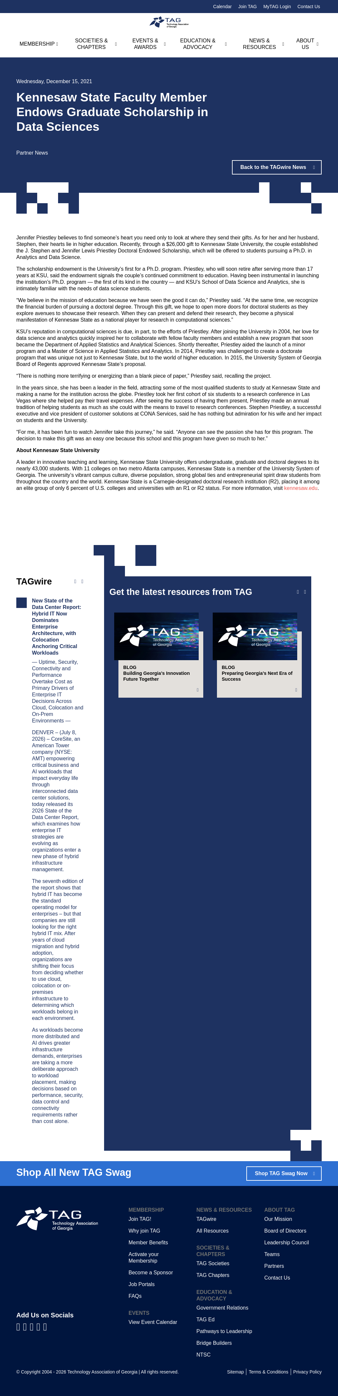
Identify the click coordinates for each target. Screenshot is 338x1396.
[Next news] (82, 581)
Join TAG (247, 6)
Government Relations (222, 1308)
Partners (274, 1266)
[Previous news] (75, 581)
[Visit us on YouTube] (33, 1327)
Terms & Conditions (268, 1371)
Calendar (222, 6)
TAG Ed (205, 1319)
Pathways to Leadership (224, 1331)
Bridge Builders (214, 1343)
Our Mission (278, 1219)
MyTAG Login (277, 6)
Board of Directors (285, 1231)
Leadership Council (286, 1242)
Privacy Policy (307, 1371)
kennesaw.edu (300, 488)
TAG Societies (212, 1263)
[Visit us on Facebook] (19, 1327)
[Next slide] (305, 592)
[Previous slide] (298, 592)
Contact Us (309, 6)
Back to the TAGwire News (273, 167)
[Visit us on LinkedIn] (26, 1327)
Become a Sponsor (151, 1272)
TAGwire (206, 1219)
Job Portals (142, 1284)
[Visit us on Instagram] (45, 1327)
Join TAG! (140, 1219)
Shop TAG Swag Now (281, 1173)
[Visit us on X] (40, 1327)
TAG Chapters (212, 1275)
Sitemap (235, 1371)
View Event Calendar (153, 1322)
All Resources (212, 1231)
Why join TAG (144, 1231)
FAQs (135, 1296)
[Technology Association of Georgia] (169, 22)
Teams (272, 1254)
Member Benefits (148, 1242)
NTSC (203, 1355)
